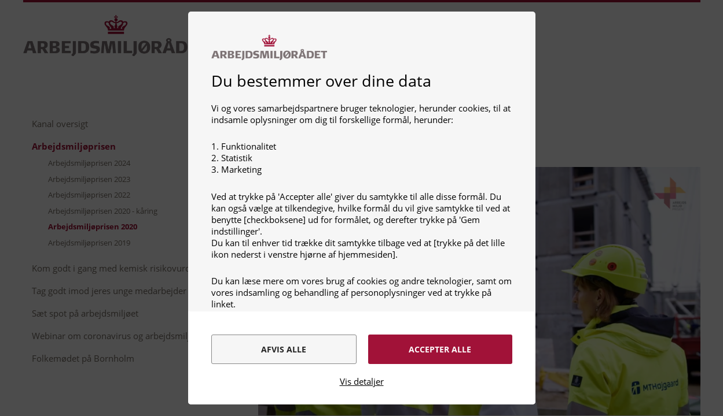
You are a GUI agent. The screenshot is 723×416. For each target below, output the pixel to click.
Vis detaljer (362, 381)
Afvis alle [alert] (283, 349)
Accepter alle (440, 349)
